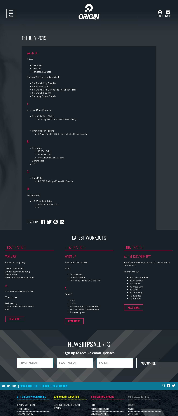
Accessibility (134, 413)
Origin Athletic (29, 386)
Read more (15, 319)
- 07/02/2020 (75, 247)
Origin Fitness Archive (55, 386)
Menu (10, 13)
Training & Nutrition (26, 404)
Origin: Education (98, 413)
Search (131, 409)
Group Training (23, 409)
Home (93, 404)
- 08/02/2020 (15, 247)
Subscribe (148, 363)
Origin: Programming (100, 409)
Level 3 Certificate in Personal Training (67, 406)
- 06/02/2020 (134, 247)
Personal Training (25, 413)
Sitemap (131, 404)
